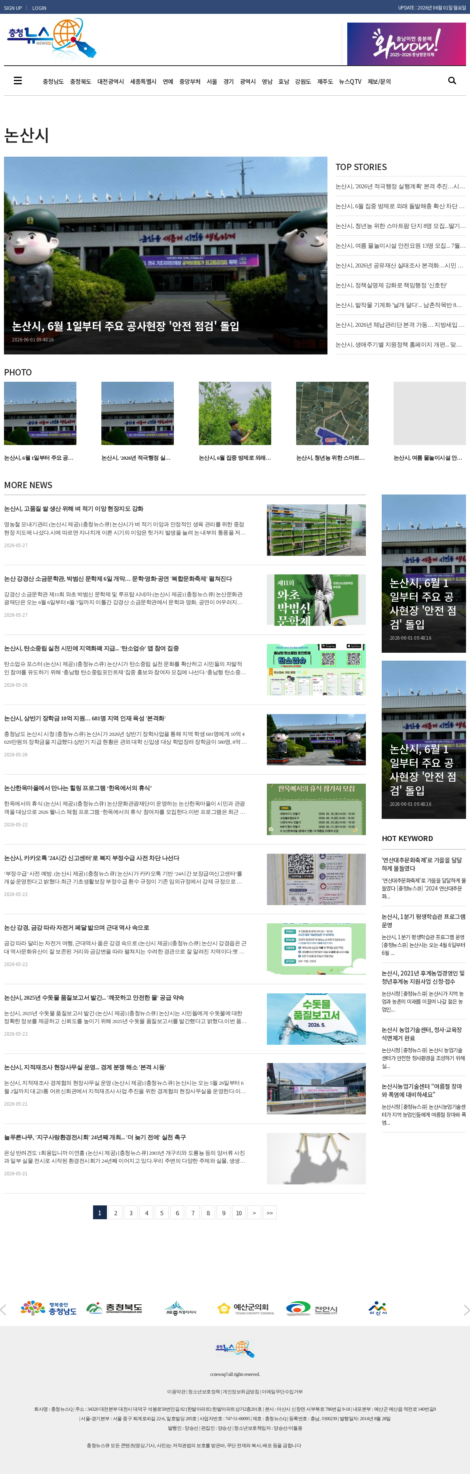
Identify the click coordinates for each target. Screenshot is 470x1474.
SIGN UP (13, 7)
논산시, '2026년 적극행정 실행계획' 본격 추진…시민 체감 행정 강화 (400, 186)
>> (269, 1213)
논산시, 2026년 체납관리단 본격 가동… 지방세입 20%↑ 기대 (400, 325)
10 (239, 1213)
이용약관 (176, 1391)
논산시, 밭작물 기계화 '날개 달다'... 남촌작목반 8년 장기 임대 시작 (400, 305)
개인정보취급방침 (241, 1391)
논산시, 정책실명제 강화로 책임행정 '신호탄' (391, 285)
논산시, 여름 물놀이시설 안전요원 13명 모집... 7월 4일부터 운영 (400, 246)
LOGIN (39, 7)
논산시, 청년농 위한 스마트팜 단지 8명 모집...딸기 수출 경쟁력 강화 (400, 226)
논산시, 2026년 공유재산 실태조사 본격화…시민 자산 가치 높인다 (400, 265)
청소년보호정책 (204, 1391)
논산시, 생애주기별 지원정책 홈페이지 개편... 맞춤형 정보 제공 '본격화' (400, 344)
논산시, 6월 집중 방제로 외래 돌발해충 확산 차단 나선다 (400, 206)
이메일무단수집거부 (282, 1391)
